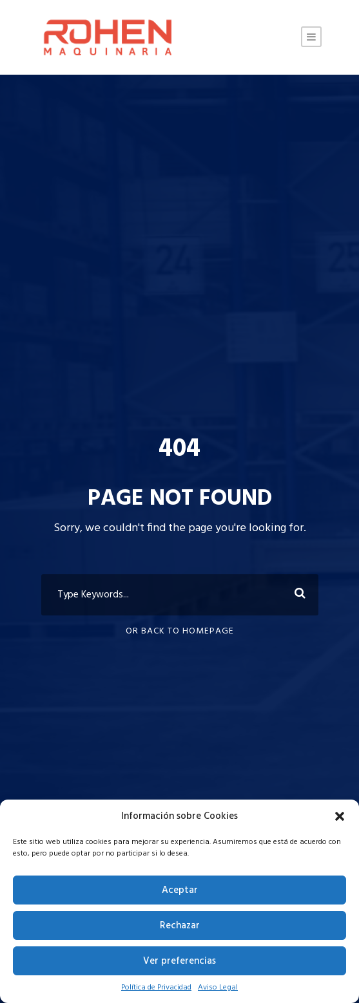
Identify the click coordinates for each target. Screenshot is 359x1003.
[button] (339, 816)
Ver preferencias (179, 961)
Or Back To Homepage (180, 631)
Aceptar (180, 890)
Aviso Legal (218, 987)
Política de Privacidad (156, 987)
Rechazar (180, 925)
